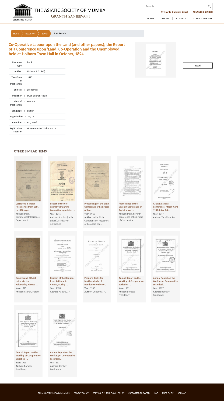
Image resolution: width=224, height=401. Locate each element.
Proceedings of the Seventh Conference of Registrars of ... (130, 205)
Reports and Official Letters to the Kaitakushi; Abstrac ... (27, 279)
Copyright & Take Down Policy (108, 393)
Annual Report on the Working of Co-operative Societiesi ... (131, 279)
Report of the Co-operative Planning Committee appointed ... (62, 205)
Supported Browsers (139, 393)
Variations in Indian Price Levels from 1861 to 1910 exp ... (27, 205)
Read (198, 55)
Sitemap (182, 393)
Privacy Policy (81, 393)
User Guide (168, 393)
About (165, 18)
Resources (30, 23)
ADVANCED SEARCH (203, 11)
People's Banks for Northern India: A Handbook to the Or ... (95, 279)
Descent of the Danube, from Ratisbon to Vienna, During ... (62, 279)
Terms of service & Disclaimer (54, 393)
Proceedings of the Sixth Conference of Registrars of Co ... (96, 205)
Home (150, 18)
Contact (181, 18)
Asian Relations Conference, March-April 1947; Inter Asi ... (165, 205)
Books (45, 23)
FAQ (156, 393)
